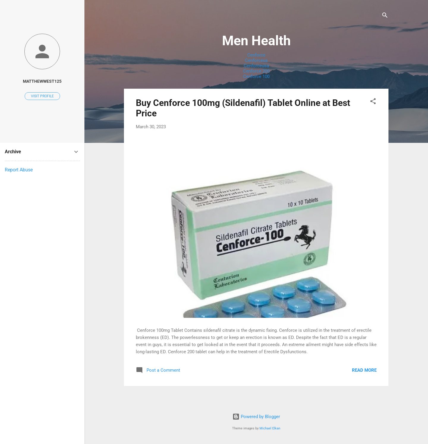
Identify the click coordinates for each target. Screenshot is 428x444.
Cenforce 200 (256, 71)
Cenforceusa (256, 65)
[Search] (384, 16)
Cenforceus (256, 60)
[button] (373, 102)
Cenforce (256, 55)
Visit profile (42, 96)
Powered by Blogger (256, 416)
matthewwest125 (42, 81)
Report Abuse (19, 170)
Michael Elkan (269, 428)
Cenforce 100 (256, 76)
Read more (364, 370)
